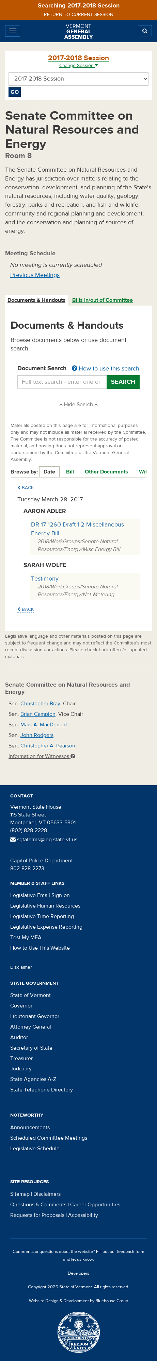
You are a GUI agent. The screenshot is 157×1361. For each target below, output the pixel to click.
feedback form (130, 1251)
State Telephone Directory (41, 1089)
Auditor (19, 1037)
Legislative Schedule (35, 1148)
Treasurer (21, 1058)
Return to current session (78, 15)
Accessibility (83, 1215)
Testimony (45, 579)
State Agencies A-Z (33, 1079)
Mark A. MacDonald (43, 724)
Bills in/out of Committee (102, 300)
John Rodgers (36, 735)
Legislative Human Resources (45, 905)
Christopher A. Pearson (47, 745)
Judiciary (21, 1068)
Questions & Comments (38, 1204)
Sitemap (20, 1194)
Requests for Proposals (37, 1215)
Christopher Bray (40, 703)
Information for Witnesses (42, 756)
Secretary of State (31, 1048)
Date (49, 471)
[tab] (36, 300)
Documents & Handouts (36, 300)
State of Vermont (30, 995)
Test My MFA (26, 937)
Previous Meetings (35, 275)
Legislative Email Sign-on (40, 895)
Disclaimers (47, 1194)
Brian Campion (38, 714)
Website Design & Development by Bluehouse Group (78, 1301)
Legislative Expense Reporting (46, 927)
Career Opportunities (95, 1204)
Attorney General (30, 1026)
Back (25, 488)
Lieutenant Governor (34, 1016)
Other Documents (106, 471)
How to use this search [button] (105, 369)
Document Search (78, 369)
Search (123, 382)
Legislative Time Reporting (42, 916)
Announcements (30, 1127)
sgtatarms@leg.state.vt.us (43, 839)
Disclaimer (21, 967)
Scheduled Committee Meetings (48, 1138)
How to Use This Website (40, 948)
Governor (21, 1005)
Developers (78, 1273)
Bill (70, 471)
